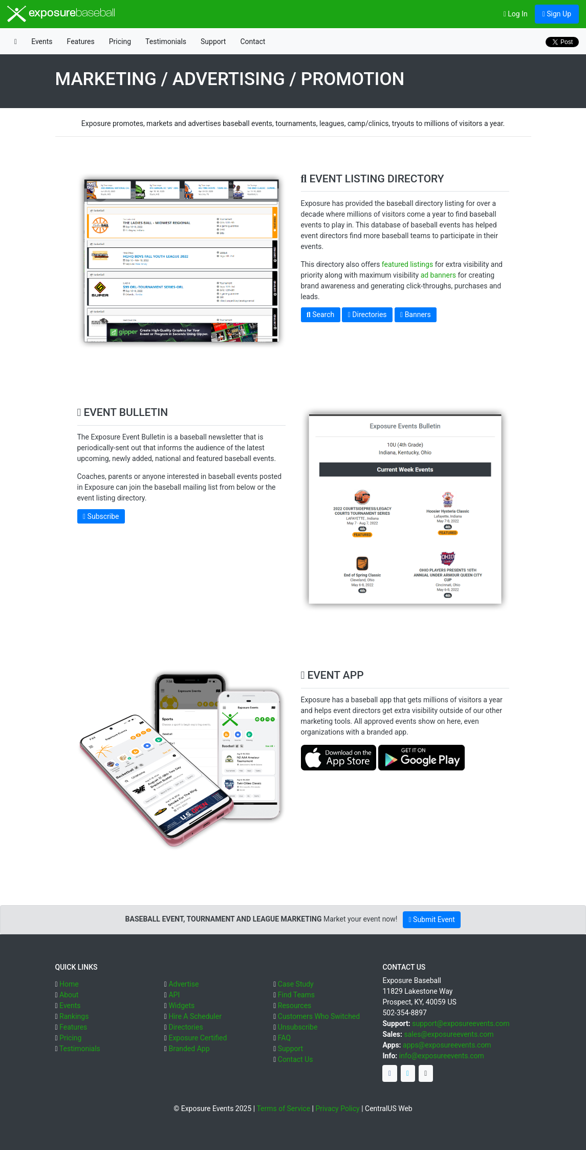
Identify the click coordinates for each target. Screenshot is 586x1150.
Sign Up (556, 14)
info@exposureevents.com (441, 1056)
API (174, 995)
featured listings (407, 264)
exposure (61, 14)
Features (81, 41)
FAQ (284, 1038)
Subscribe (101, 516)
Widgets (181, 1005)
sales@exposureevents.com (448, 1034)
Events (41, 41)
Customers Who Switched (319, 1016)
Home (69, 984)
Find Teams (296, 995)
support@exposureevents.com (460, 1023)
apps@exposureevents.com (447, 1045)
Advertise (183, 984)
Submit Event (431, 919)
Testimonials (165, 41)
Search (320, 314)
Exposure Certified (197, 1038)
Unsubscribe (298, 1027)
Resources (295, 1005)
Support (213, 41)
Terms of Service (283, 1108)
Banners (415, 314)
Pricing (120, 41)
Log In (516, 14)
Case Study (296, 984)
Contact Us (295, 1059)
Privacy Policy (337, 1108)
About (68, 995)
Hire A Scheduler (194, 1016)
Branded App (188, 1048)
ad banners (438, 275)
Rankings (74, 1016)
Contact (252, 41)
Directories (367, 314)
